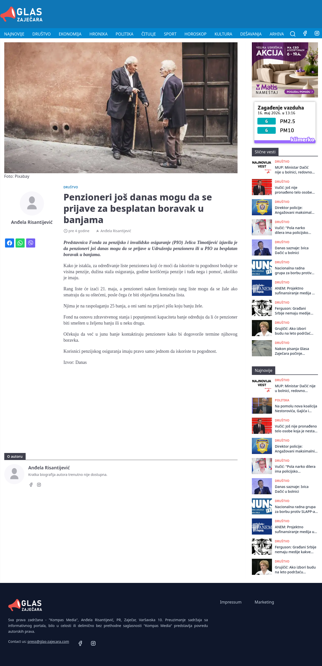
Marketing (264, 602)
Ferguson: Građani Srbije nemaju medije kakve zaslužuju (292, 311)
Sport (170, 34)
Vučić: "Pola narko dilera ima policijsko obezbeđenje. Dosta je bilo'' (293, 230)
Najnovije (14, 34)
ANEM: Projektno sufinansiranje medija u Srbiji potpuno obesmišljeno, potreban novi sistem (295, 291)
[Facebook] (305, 34)
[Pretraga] (293, 34)
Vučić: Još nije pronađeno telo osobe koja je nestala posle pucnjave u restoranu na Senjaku (293, 190)
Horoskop (195, 34)
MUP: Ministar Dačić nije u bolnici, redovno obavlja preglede (293, 170)
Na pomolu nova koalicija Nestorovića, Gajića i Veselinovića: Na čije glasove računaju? (296, 408)
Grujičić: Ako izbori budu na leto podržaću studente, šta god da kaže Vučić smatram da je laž (294, 331)
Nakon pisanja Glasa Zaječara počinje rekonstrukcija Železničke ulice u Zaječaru (292, 351)
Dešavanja (251, 34)
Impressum (231, 602)
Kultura (223, 34)
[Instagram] (38, 485)
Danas (81, 362)
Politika (124, 34)
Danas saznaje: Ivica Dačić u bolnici (292, 250)
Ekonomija (70, 34)
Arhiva (277, 34)
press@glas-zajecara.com (48, 641)
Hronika (98, 34)
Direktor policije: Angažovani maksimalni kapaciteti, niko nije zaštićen (295, 210)
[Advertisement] (230, 13)
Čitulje (148, 34)
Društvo (41, 34)
